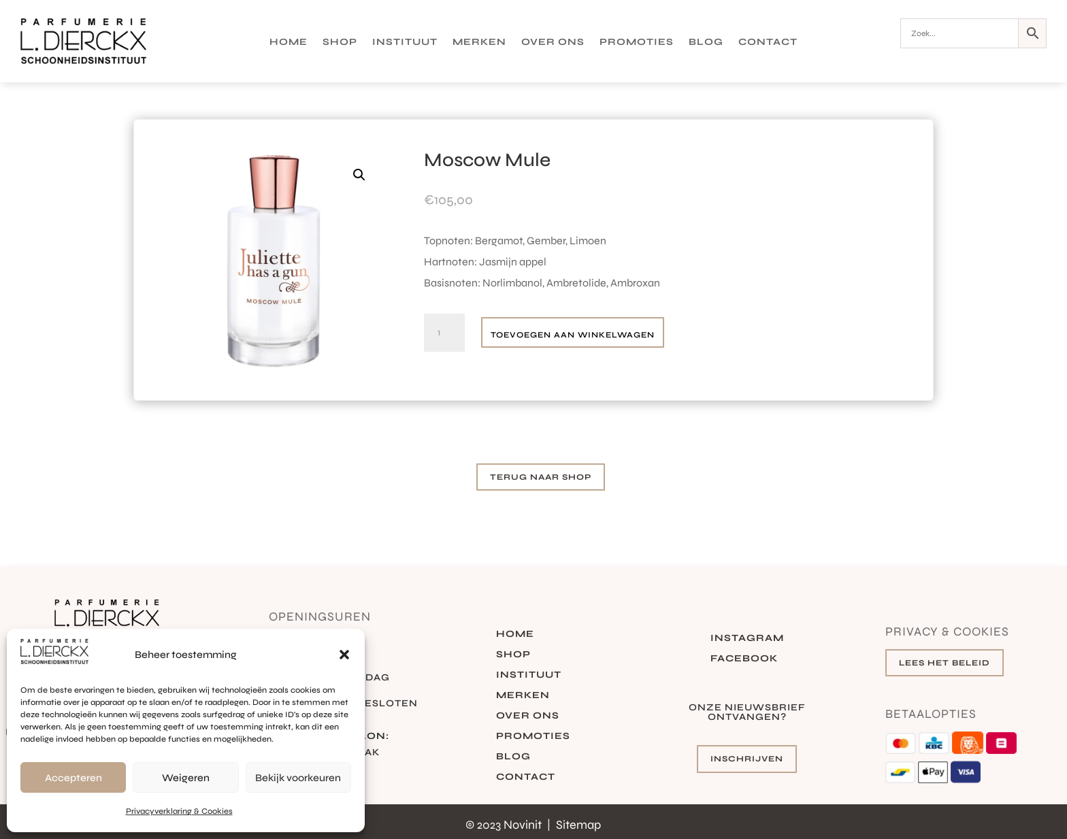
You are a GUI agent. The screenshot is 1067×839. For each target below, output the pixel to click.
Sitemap (578, 824)
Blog (706, 42)
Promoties (637, 42)
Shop (340, 42)
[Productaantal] (444, 333)
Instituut (405, 42)
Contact (768, 42)
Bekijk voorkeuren (298, 778)
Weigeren (186, 778)
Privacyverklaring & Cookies (179, 811)
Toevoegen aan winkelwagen (573, 335)
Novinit (524, 824)
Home (288, 42)
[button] (344, 654)
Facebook (744, 659)
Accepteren (73, 778)
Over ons (553, 42)
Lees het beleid (944, 663)
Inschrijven (746, 758)
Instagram (747, 639)
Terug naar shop (540, 477)
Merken (479, 42)
